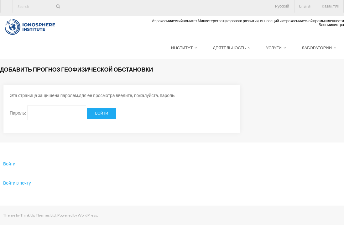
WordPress (87, 215)
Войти (9, 163)
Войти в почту (17, 183)
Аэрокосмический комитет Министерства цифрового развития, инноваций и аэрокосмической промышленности (248, 21)
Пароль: (48, 113)
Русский (282, 6)
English (305, 6)
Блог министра (331, 25)
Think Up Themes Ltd (38, 215)
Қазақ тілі (330, 6)
